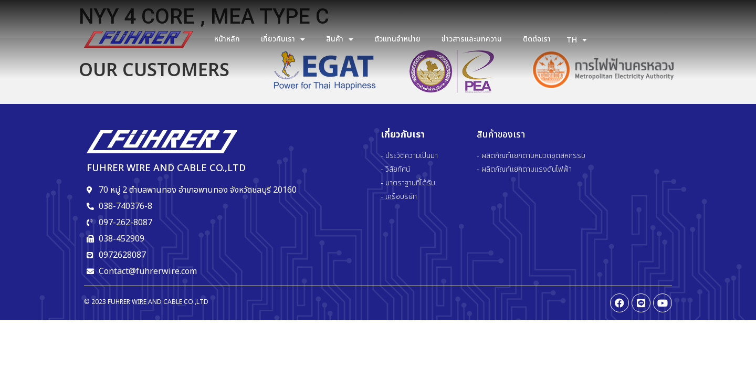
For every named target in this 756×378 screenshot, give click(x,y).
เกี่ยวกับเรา (283, 39)
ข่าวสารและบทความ (472, 39)
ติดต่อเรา (537, 39)
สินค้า (339, 39)
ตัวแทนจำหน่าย (397, 39)
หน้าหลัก (227, 39)
